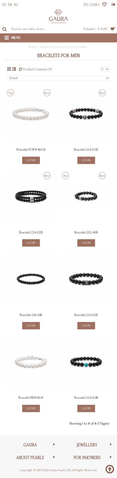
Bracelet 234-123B (86, 150)
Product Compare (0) (37, 69)
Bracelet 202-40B (86, 232)
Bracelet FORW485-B (31, 150)
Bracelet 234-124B (86, 398)
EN (10, 5)
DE (4, 5)
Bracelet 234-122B (31, 232)
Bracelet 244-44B (31, 315)
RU (16, 5)
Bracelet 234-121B (86, 315)
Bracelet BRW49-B (31, 398)
